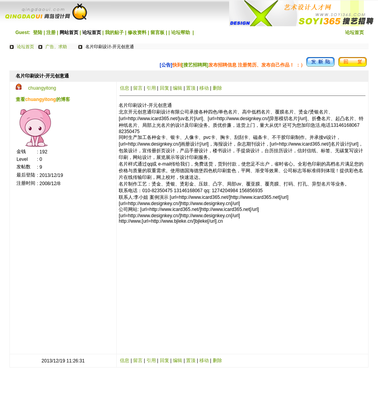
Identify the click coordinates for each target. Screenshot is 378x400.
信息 (124, 88)
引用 (151, 88)
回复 (164, 88)
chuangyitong (42, 88)
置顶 (190, 88)
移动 (204, 88)
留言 (138, 88)
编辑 (177, 88)
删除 (217, 88)
